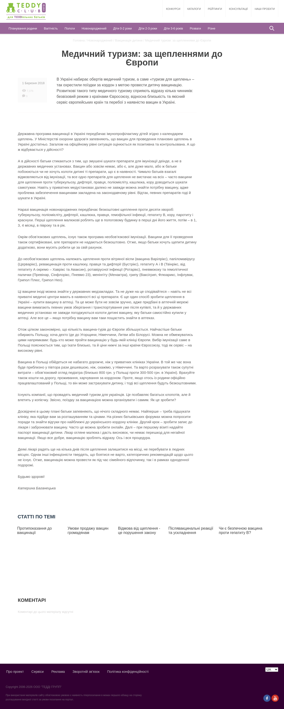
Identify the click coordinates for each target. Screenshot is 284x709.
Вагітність (51, 28)
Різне (211, 28)
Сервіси (37, 672)
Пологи (70, 28)
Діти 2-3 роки (148, 28)
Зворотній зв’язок (86, 672)
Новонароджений (94, 28)
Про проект (15, 672)
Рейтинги (215, 8)
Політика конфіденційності (128, 672)
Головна (79, 40)
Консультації (238, 8)
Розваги (195, 28)
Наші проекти (265, 8)
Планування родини (23, 28)
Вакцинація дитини (128, 40)
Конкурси (173, 8)
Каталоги (194, 8)
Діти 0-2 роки (122, 28)
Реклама (58, 672)
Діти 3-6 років (173, 28)
